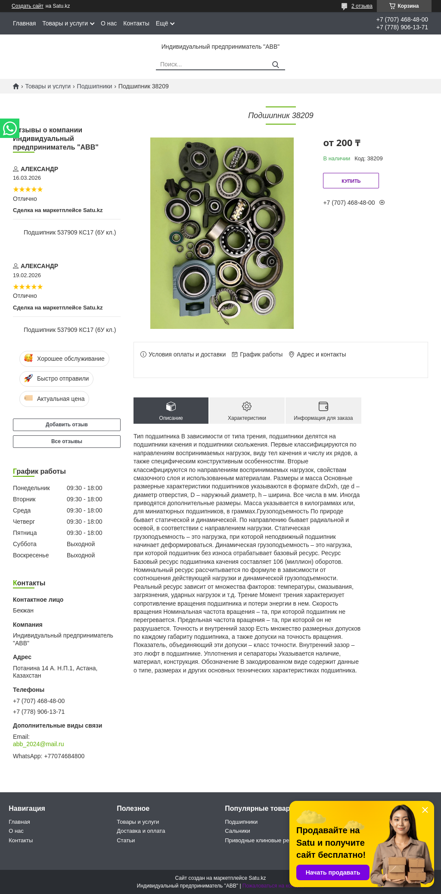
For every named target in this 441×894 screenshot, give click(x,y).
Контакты (136, 23)
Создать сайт (27, 6)
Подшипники (94, 86)
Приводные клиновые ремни (262, 840)
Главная (24, 23)
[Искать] (275, 64)
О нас (109, 23)
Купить (351, 181)
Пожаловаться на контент (273, 886)
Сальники (237, 831)
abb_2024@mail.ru (38, 744)
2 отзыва (362, 6)
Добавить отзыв (67, 425)
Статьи (126, 840)
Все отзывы (66, 441)
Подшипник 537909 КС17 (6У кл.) (70, 232)
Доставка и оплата (141, 831)
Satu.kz (257, 878)
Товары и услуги (65, 23)
